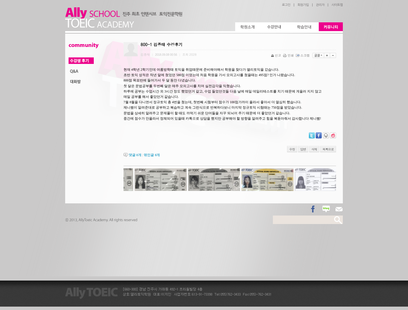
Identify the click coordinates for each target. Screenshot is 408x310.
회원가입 (303, 5)
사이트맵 (337, 5)
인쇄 (289, 55)
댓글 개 (135, 155)
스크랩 (303, 55)
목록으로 (328, 149)
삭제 (314, 149)
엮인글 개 (152, 155)
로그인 (286, 5)
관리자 (320, 5)
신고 (276, 55)
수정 (292, 149)
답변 (303, 149)
